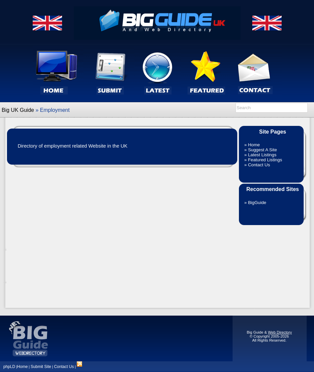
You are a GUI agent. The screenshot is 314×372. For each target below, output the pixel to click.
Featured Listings (265, 159)
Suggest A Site (262, 149)
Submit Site (41, 366)
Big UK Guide (18, 110)
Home (254, 144)
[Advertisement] (272, 263)
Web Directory (280, 332)
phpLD (9, 366)
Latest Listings (262, 154)
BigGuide (257, 202)
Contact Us (259, 164)
